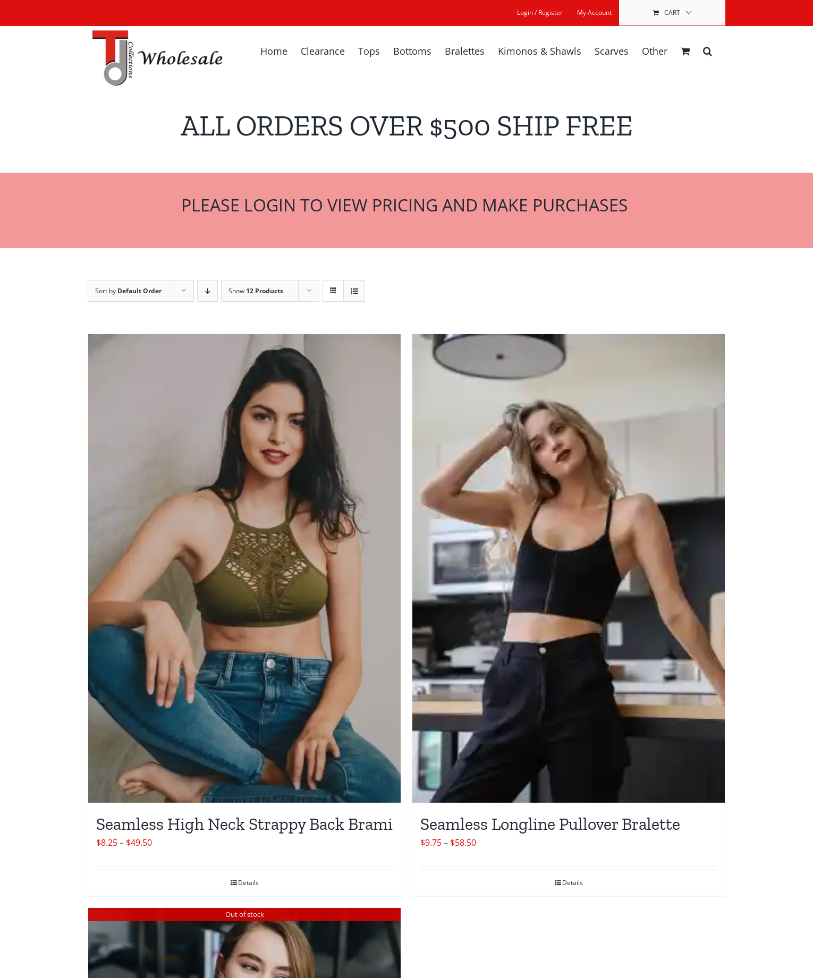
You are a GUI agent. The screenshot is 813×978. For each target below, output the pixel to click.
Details (248, 882)
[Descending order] (207, 291)
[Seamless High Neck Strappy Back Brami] (244, 568)
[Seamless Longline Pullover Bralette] (568, 568)
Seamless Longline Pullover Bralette (550, 824)
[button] (707, 51)
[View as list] (354, 290)
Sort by (128, 290)
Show (255, 290)
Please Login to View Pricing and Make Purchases (406, 204)
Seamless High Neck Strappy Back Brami (244, 824)
